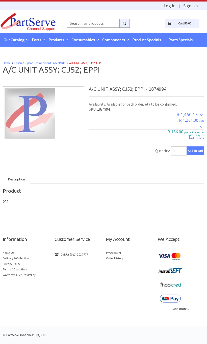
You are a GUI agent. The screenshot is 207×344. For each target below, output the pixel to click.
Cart (184, 23)
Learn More (196, 137)
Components (113, 39)
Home (7, 63)
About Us (8, 253)
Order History (114, 258)
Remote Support (18, 53)
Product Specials (146, 39)
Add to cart (195, 151)
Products (56, 39)
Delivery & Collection (16, 258)
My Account (113, 253)
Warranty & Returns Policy (19, 275)
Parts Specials (180, 39)
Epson (18, 63)
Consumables (83, 39)
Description (16, 179)
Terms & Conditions (15, 269)
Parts (36, 39)
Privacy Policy (11, 264)
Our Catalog (14, 39)
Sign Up (190, 6)
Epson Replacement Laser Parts (45, 63)
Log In (169, 6)
